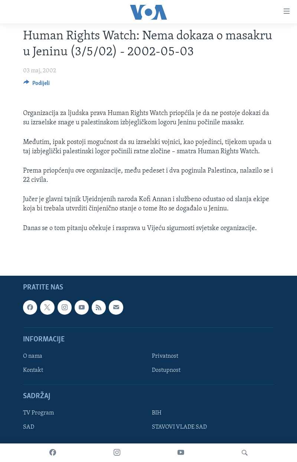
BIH (156, 413)
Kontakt (33, 370)
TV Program (38, 413)
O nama (32, 356)
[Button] (36, 85)
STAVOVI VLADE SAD (179, 427)
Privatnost (165, 356)
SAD (28, 427)
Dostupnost (166, 370)
